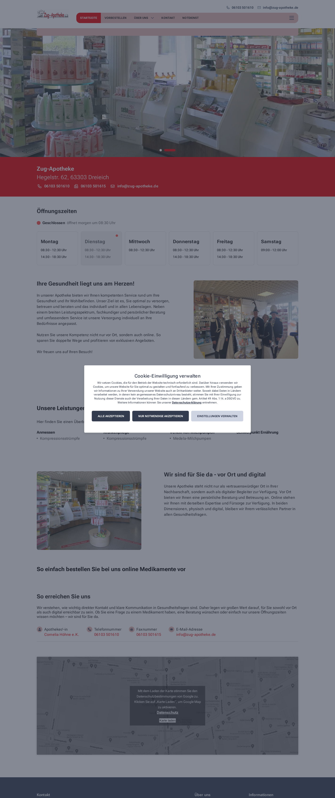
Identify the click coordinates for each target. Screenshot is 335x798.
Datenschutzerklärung (186, 402)
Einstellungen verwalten (217, 416)
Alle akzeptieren (111, 416)
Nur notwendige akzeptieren (160, 416)
